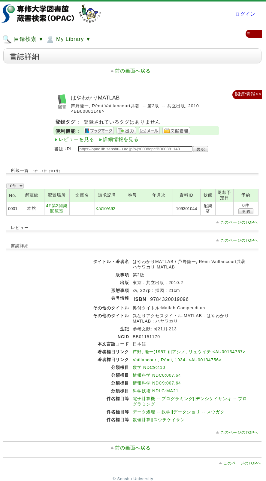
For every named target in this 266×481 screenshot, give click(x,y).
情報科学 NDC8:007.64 (157, 375)
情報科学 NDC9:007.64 (157, 383)
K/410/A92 (105, 208)
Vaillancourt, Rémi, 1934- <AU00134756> (177, 359)
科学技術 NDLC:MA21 (155, 390)
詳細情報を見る (121, 139)
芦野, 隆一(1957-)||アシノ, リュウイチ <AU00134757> (189, 351)
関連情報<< (248, 94)
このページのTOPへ (239, 222)
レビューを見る (76, 139)
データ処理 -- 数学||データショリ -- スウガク (179, 411)
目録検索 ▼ (23, 39)
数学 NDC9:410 (149, 367)
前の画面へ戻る (133, 70)
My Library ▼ (68, 39)
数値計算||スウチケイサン (159, 419)
